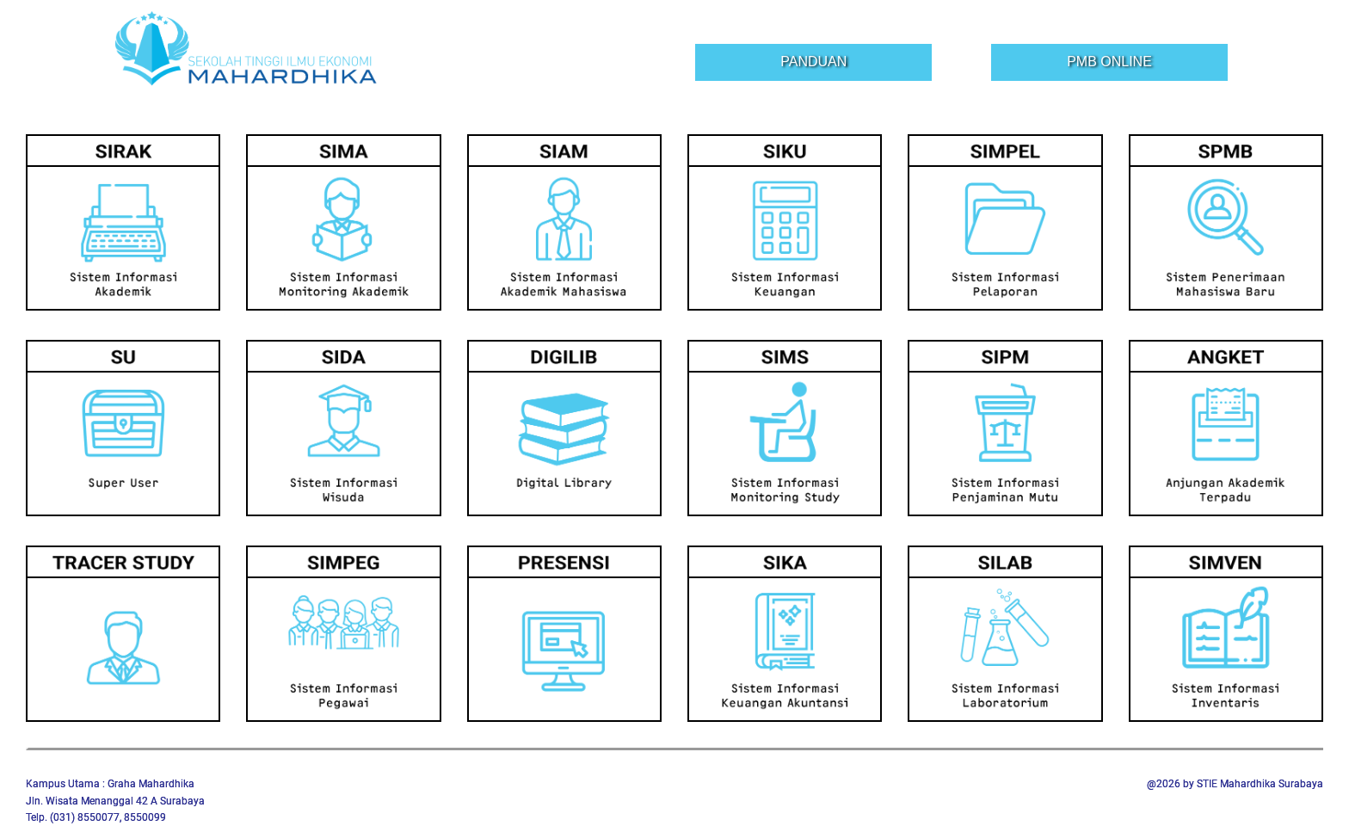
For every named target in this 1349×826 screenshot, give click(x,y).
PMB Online (1109, 61)
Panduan (813, 61)
